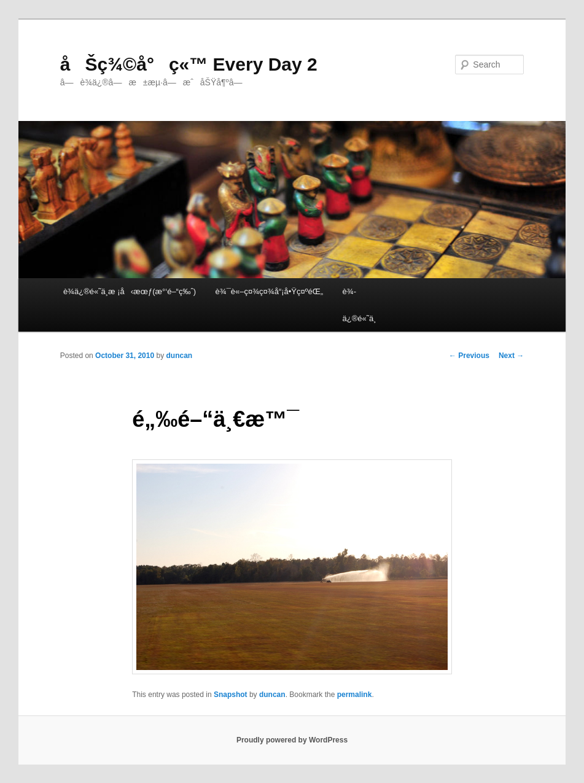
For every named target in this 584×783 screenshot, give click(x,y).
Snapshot (230, 694)
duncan (179, 355)
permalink (354, 694)
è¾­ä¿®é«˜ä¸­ (359, 304)
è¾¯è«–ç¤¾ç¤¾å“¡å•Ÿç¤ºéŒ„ (269, 291)
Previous (469, 355)
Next (511, 355)
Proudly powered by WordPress (292, 740)
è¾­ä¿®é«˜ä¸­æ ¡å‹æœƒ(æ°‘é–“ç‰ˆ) (129, 291)
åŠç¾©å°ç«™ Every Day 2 (188, 64)
